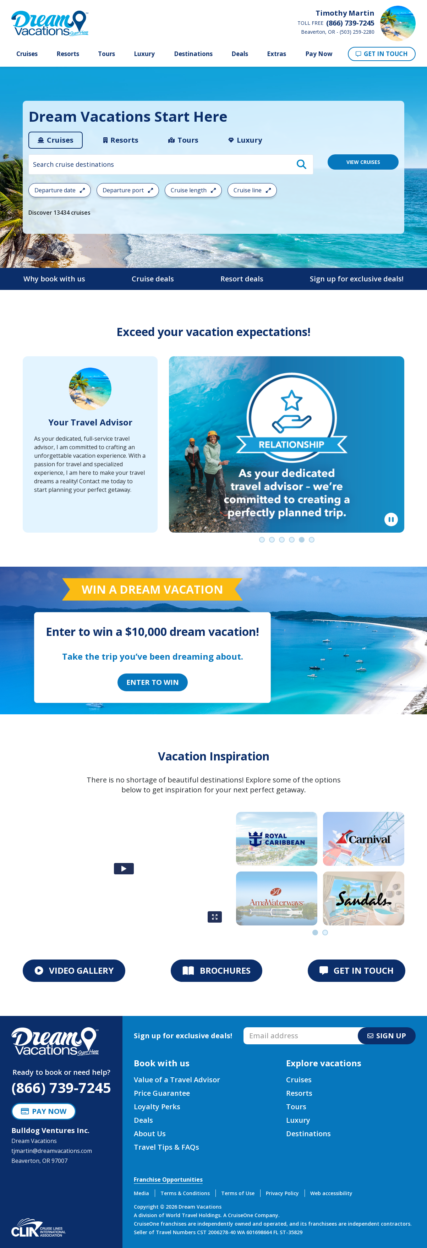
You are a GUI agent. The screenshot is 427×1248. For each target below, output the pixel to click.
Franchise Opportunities (168, 1179)
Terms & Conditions (185, 1193)
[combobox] (170, 164)
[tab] (55, 140)
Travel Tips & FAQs (166, 1147)
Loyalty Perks (157, 1106)
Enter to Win (152, 682)
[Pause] (391, 519)
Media (141, 1193)
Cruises (27, 54)
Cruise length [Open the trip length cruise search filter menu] (193, 190)
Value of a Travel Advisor (177, 1079)
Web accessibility (331, 1193)
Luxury (144, 54)
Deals (239, 54)
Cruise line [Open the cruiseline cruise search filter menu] (252, 190)
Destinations (193, 54)
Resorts (67, 54)
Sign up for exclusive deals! (357, 279)
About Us (150, 1133)
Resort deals (241, 279)
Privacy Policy (282, 1193)
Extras (276, 54)
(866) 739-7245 (61, 1087)
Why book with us (54, 279)
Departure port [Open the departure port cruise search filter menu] (128, 190)
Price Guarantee (162, 1093)
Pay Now (319, 54)
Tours (106, 54)
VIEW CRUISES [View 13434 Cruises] (363, 162)
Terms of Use (237, 1193)
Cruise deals (153, 279)
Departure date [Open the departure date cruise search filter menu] (59, 190)
